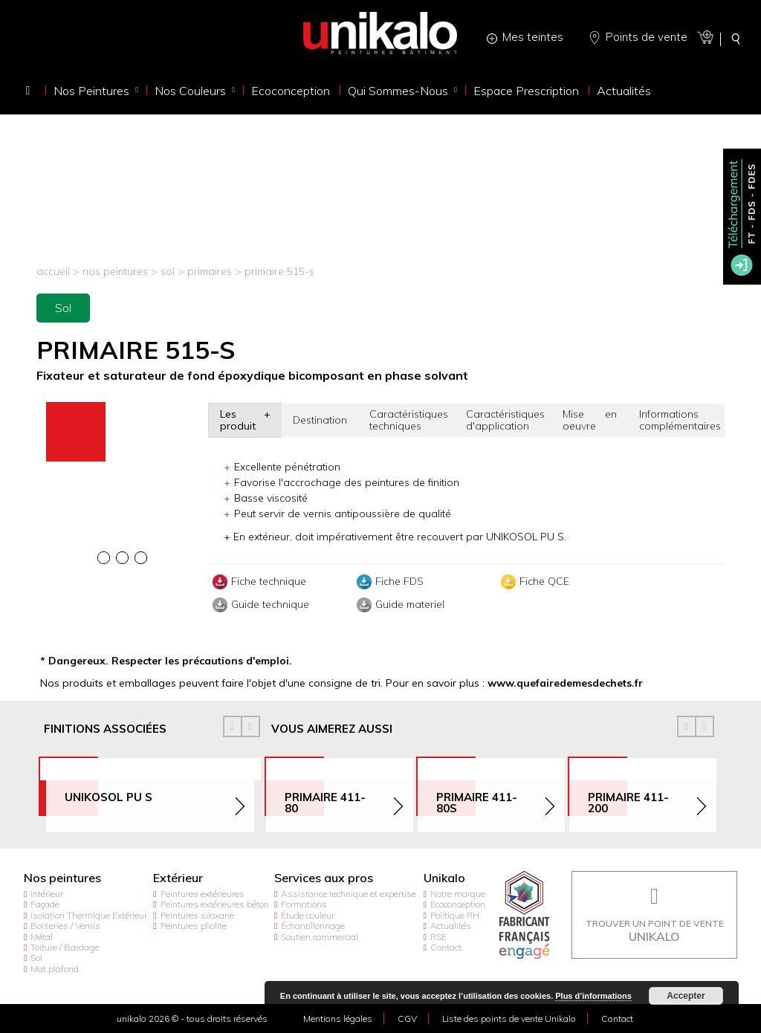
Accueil (53, 271)
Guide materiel (398, 605)
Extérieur (178, 878)
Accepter (686, 996)
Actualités (450, 925)
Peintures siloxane (197, 915)
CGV (407, 1018)
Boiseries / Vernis (65, 925)
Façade (44, 904)
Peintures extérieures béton (215, 904)
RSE (438, 936)
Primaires (211, 271)
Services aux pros (323, 878)
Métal (41, 936)
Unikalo (444, 878)
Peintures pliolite (194, 925)
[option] (66, 574)
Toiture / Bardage (64, 947)
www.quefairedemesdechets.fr (565, 683)
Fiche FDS (388, 581)
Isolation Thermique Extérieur (88, 915)
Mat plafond (54, 968)
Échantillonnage (313, 925)
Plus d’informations (593, 995)
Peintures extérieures (203, 893)
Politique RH (454, 915)
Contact (446, 947)
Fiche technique (257, 581)
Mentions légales (337, 1018)
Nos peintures (115, 271)
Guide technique (259, 605)
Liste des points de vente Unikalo (509, 1018)
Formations (304, 904)
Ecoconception (457, 904)
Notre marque (457, 893)
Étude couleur (307, 915)
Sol (168, 271)
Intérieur (46, 893)
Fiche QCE (533, 581)
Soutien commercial (319, 936)
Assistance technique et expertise (348, 893)
